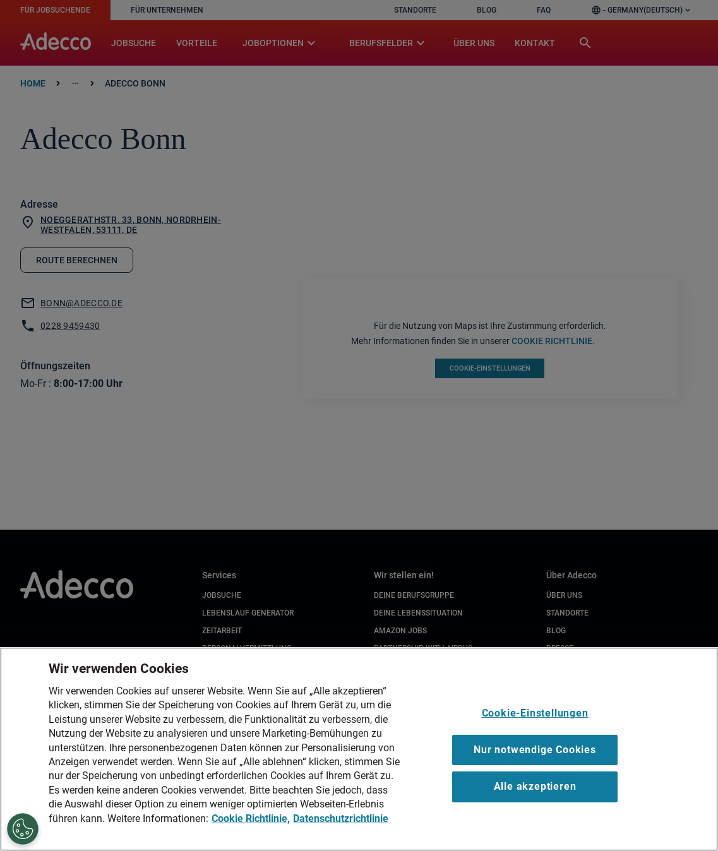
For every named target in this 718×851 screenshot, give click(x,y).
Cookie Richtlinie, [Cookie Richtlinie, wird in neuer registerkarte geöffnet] (251, 818)
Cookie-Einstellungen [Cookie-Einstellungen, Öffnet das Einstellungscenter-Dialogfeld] (535, 713)
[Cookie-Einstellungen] (23, 829)
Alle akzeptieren (535, 786)
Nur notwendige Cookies (535, 750)
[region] (359, 749)
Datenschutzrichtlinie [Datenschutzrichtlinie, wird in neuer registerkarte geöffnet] (340, 818)
